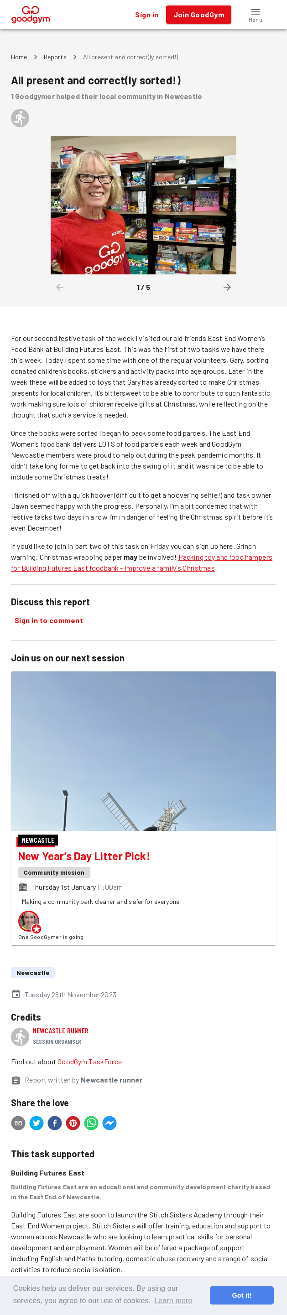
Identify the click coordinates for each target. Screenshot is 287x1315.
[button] (255, 14)
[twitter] (36, 1124)
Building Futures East (47, 1172)
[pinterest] (73, 1124)
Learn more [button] (173, 1301)
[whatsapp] (91, 1124)
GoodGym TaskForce (89, 1061)
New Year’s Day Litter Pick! (84, 855)
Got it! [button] (241, 1295)
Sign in (146, 14)
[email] (18, 1124)
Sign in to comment (49, 620)
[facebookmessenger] (109, 1124)
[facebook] (54, 1124)
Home (19, 57)
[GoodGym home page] (31, 13)
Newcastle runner (61, 1030)
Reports (55, 57)
